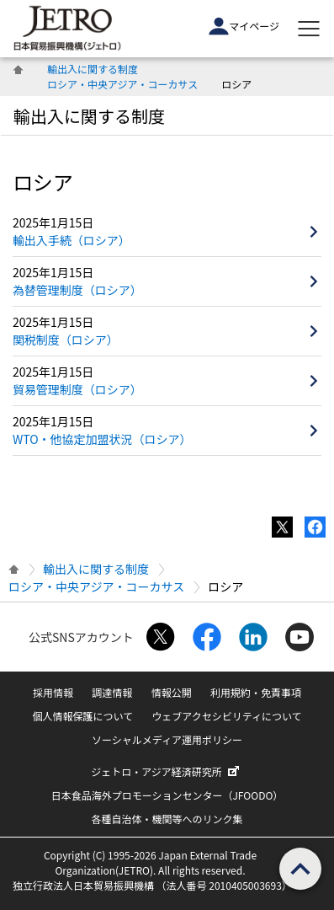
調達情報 (112, 692)
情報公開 (171, 692)
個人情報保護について (82, 716)
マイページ (244, 26)
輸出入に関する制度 (92, 69)
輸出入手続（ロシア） (71, 240)
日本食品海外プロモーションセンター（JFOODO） (167, 795)
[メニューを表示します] (308, 28)
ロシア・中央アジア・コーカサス (122, 84)
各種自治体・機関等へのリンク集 (166, 818)
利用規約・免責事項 (255, 692)
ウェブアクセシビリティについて (226, 716)
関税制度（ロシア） (66, 339)
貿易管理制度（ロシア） (77, 389)
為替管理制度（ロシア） (77, 289)
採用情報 (53, 692)
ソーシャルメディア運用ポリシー (167, 739)
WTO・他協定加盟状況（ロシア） (102, 439)
